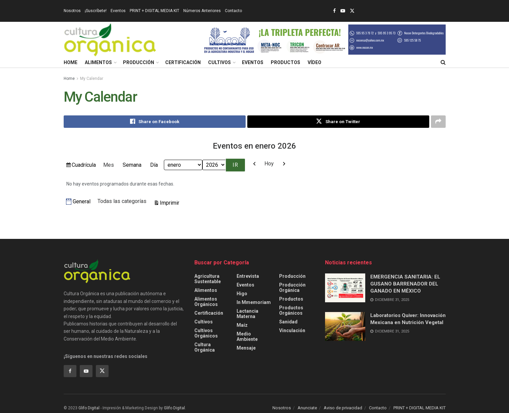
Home (70, 62)
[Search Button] (443, 62)
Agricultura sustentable (207, 278)
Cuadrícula (83, 165)
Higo (242, 293)
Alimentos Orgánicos (206, 301)
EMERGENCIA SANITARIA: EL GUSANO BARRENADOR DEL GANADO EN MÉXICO (405, 284)
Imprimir (170, 202)
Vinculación (292, 330)
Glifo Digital (89, 408)
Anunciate (307, 407)
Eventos (118, 10)
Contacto (233, 10)
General (78, 202)
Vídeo (314, 62)
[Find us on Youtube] (86, 371)
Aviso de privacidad (343, 407)
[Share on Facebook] (155, 121)
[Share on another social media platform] (438, 121)
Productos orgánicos (291, 310)
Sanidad (288, 321)
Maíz (242, 325)
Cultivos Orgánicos (206, 333)
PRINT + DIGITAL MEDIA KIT (154, 10)
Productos (285, 62)
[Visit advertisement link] (324, 39)
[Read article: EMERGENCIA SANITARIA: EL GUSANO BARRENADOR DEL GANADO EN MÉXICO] (345, 287)
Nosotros (72, 10)
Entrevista (248, 276)
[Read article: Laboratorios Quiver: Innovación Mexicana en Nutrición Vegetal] (345, 326)
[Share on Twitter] (338, 121)
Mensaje (246, 348)
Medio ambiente (247, 336)
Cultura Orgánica (204, 347)
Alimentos (98, 62)
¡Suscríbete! (96, 10)
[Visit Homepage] (110, 39)
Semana (132, 165)
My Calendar (91, 78)
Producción (138, 62)
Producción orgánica (292, 287)
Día (154, 165)
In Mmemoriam (254, 302)
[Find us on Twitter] (102, 371)
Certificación (183, 62)
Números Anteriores (202, 10)
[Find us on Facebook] (70, 371)
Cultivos (219, 62)
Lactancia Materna (247, 313)
